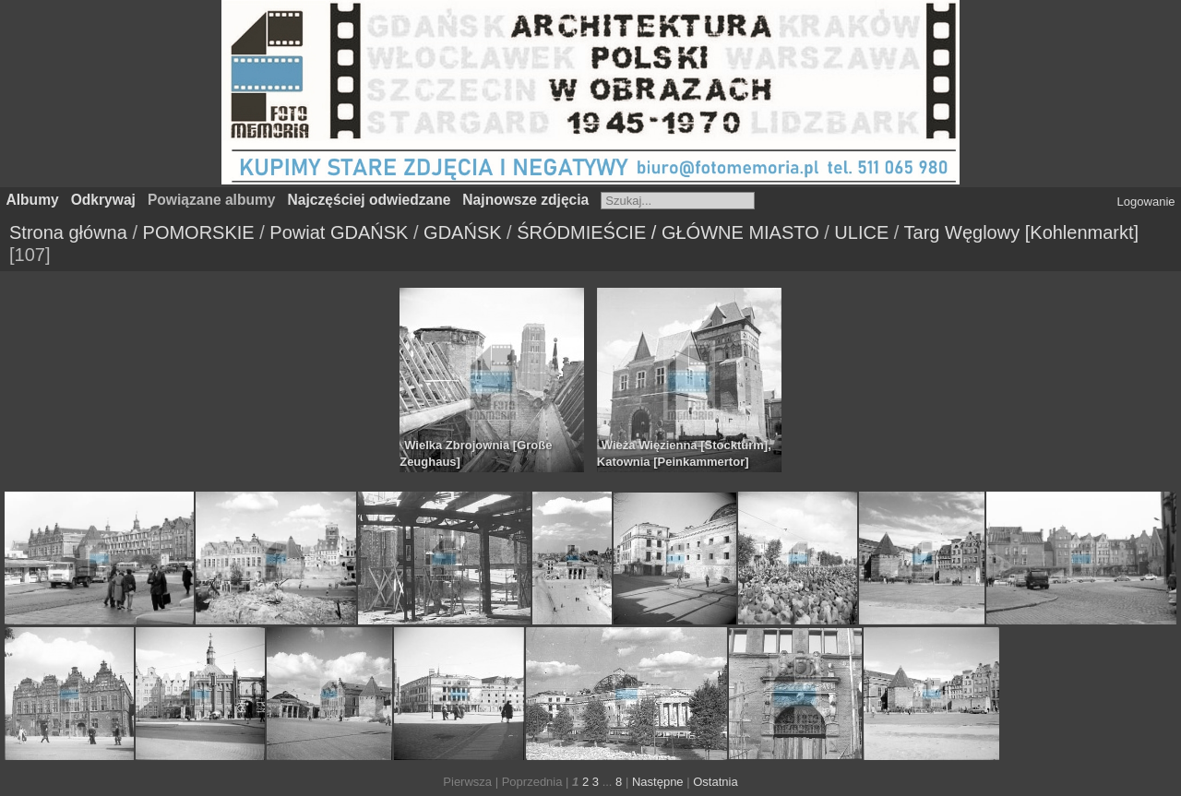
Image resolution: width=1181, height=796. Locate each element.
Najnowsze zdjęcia (525, 200)
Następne (658, 782)
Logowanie (1146, 201)
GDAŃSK (462, 232)
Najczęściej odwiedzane (369, 200)
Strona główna (68, 232)
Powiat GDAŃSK (338, 232)
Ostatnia (715, 782)
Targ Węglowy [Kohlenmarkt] (1021, 232)
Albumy (32, 200)
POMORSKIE (199, 232)
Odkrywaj (103, 200)
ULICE (861, 232)
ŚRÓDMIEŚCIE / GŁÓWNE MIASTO (667, 232)
